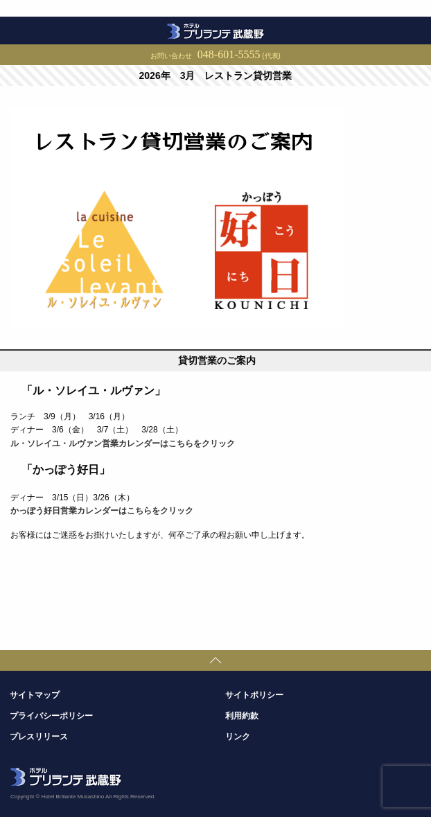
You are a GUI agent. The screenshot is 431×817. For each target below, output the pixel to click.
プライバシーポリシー (51, 716)
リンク (237, 736)
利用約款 (241, 716)
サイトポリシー (254, 695)
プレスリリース (39, 736)
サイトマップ (35, 695)
